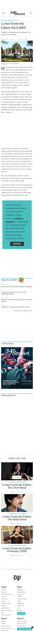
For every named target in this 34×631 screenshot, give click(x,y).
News (19, 587)
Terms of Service (6, 615)
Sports (4, 618)
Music (3, 305)
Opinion (20, 618)
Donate (17, 244)
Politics (19, 601)
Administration (21, 592)
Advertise (4, 592)
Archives (3, 596)
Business (19, 610)
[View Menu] (3, 13)
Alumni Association (6, 594)
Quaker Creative (5, 603)
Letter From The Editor (9, 20)
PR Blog (3, 606)
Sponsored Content (6, 610)
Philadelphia (20, 603)
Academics (20, 590)
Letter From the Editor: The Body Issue (17, 518)
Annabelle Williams (8, 39)
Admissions (20, 594)
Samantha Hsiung (18, 492)
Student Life (20, 606)
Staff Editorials (21, 626)
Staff (2, 612)
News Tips (21, 613)
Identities (19, 596)
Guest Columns (21, 623)
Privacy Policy (5, 608)
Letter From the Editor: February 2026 (17, 550)
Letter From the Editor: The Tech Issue (17, 486)
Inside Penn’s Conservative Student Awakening (16, 287)
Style (3, 290)
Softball (3, 623)
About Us (3, 590)
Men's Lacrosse (5, 626)
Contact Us (4, 599)
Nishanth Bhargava (17, 524)
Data (18, 608)
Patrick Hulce (4, 63)
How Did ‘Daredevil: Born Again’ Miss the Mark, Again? (16, 300)
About (3, 587)
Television (4, 297)
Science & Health (22, 599)
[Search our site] (30, 13)
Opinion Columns (22, 621)
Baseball (3, 621)
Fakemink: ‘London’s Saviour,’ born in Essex (15, 307)
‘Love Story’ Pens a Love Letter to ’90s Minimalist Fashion (13, 293)
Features (4, 284)
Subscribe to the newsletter (23, 310)
